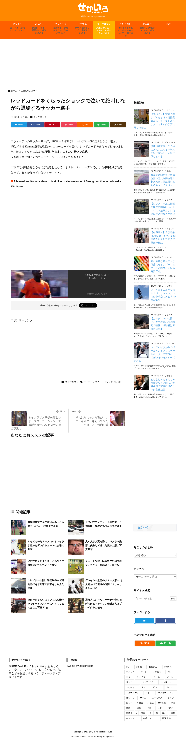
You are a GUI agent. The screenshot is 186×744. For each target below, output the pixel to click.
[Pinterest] (52, 124)
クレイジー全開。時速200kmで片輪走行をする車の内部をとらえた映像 (46, 584)
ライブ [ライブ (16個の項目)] (170, 698)
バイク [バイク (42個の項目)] (148, 692)
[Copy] (118, 124)
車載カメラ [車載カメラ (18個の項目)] (148, 718)
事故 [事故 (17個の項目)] (128, 708)
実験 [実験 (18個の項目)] (171, 708)
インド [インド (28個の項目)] (170, 672)
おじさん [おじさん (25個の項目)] (153, 667)
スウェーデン (102, 382)
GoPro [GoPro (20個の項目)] (139, 667)
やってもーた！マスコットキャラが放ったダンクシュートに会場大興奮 (46, 545)
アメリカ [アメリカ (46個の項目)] (130, 672)
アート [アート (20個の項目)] (143, 672)
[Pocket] (69, 124)
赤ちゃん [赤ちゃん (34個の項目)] (130, 718)
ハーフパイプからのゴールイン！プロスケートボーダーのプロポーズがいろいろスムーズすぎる (154, 354)
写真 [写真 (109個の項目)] (139, 708)
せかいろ (142, 527)
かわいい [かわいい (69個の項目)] (168, 667)
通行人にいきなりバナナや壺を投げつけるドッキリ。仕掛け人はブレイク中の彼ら (103, 604)
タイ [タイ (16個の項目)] (144, 687)
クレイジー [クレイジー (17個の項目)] (142, 677)
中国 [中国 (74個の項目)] (173, 703)
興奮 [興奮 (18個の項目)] (173, 713)
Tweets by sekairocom (79, 665)
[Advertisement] (93, 62)
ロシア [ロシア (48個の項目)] (129, 703)
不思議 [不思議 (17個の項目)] (140, 703)
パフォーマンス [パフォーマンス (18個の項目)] (165, 692)
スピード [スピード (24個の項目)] (130, 687)
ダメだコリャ (30, 90)
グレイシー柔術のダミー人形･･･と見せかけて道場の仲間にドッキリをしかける (104, 584)
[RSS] (85, 124)
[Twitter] (19, 124)
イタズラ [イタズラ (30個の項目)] (157, 672)
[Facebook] (35, 124)
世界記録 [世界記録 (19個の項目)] (162, 703)
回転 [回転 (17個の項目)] (160, 708)
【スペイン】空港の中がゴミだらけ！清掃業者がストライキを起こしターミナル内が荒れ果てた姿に (154, 121)
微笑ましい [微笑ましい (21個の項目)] (131, 713)
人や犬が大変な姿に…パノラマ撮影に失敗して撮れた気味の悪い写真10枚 (103, 545)
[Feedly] (101, 124)
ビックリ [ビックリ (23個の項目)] (130, 698)
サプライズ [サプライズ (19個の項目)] (147, 682)
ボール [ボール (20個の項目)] (143, 698)
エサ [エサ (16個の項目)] (128, 677)
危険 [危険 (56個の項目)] (149, 708)
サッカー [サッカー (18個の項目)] (130, 682)
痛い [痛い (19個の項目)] (164, 713)
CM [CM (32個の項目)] (127, 667)
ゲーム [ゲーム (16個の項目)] (169, 677)
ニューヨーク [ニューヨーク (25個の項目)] (132, 692)
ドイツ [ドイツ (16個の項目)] (169, 687)
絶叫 (113, 382)
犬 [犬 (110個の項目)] (150, 713)
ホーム (13, 90)
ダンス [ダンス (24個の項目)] (156, 687)
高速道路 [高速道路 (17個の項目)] (166, 718)
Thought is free (108, 736)
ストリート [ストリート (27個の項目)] (166, 682)
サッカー (88, 382)
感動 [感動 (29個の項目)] (143, 713)
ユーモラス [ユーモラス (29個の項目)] (157, 698)
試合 (120, 382)
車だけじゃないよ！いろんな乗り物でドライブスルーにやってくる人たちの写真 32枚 (46, 604)
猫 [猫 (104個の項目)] (157, 713)
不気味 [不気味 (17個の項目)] (150, 703)
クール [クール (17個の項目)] (157, 677)
